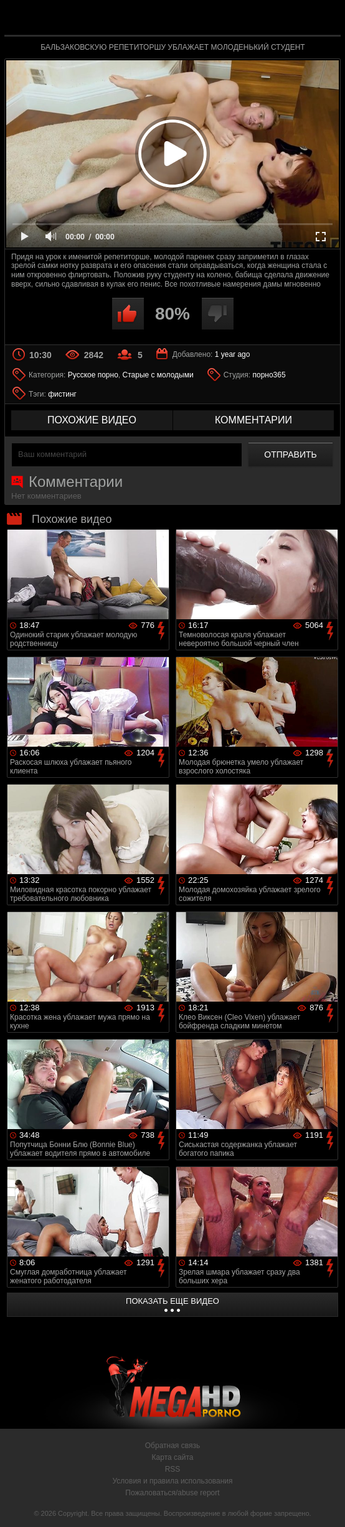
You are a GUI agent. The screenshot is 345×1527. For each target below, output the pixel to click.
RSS (173, 1469)
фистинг (62, 394)
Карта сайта (173, 1457)
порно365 (268, 375)
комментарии (253, 420)
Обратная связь (172, 1445)
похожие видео (91, 420)
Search (323, 18)
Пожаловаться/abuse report (172, 1492)
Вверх (326, 1504)
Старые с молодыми (158, 375)
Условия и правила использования (172, 1481)
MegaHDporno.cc (201, 20)
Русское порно (93, 375)
